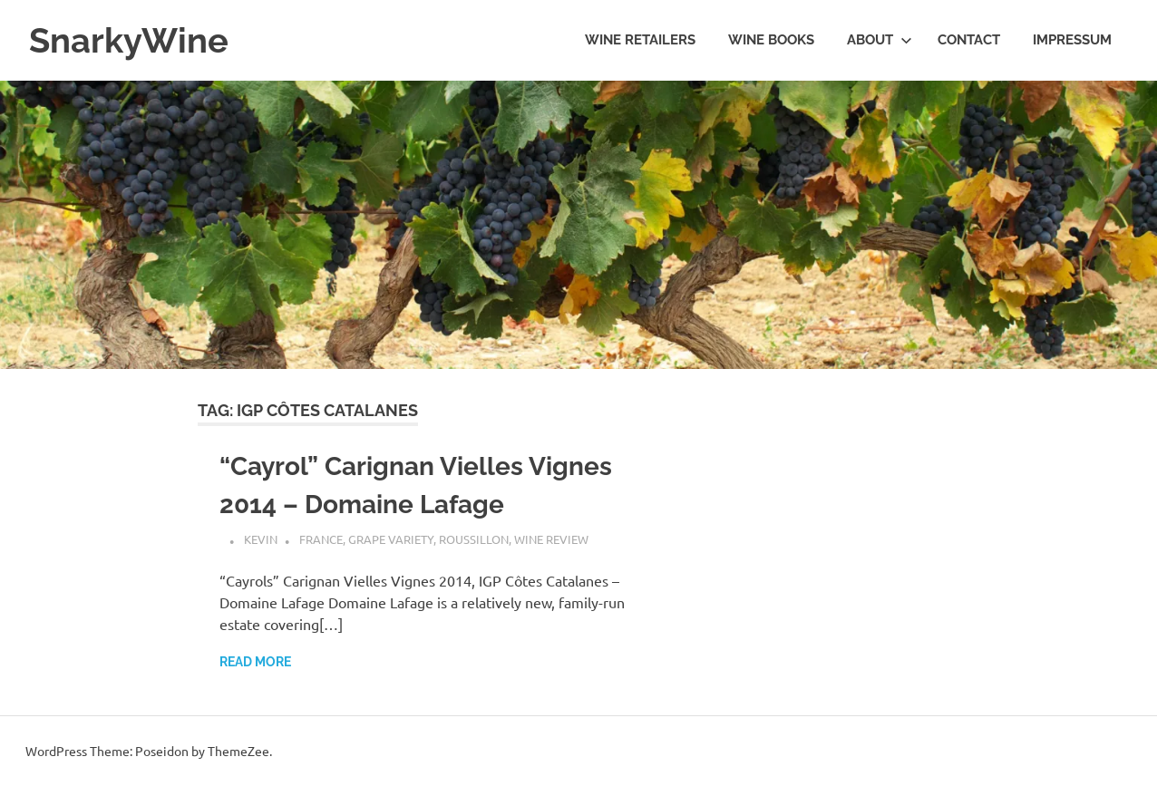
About (879, 40)
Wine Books (771, 40)
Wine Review (551, 539)
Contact (969, 40)
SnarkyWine (128, 40)
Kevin (260, 539)
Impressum (1072, 40)
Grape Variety (390, 539)
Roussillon (474, 539)
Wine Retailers (640, 40)
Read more (255, 662)
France (321, 539)
